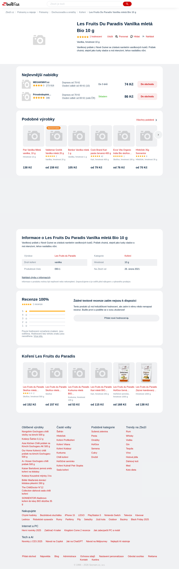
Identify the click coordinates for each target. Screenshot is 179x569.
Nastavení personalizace (111, 556)
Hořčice (95, 444)
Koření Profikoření (65, 440)
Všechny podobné (146, 120)
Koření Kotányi (63, 448)
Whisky (129, 436)
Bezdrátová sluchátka (51, 515)
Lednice (26, 519)
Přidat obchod (29, 556)
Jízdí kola (100, 519)
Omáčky (95, 440)
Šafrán (59, 431)
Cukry (94, 453)
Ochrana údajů (87, 556)
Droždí (94, 457)
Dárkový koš (132, 461)
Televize (128, 515)
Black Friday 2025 (140, 519)
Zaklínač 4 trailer (52, 530)
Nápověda (45, 556)
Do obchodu (147, 84)
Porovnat (121, 36)
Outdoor (113, 519)
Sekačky (88, 519)
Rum (128, 431)
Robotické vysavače (43, 519)
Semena (95, 448)
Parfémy (69, 519)
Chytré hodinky (29, 515)
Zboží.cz (10, 12)
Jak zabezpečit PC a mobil (107, 530)
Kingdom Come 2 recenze (77, 530)
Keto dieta (131, 470)
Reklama (152, 556)
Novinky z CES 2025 (32, 541)
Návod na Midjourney (96, 541)
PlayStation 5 (94, 515)
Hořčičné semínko (65, 461)
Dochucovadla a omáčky (64, 12)
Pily (79, 519)
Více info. (38, 336)
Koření (82, 12)
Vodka (129, 440)
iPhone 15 (70, 515)
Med (128, 465)
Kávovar (139, 515)
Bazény (124, 519)
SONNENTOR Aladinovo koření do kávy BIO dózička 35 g (37, 501)
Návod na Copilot (54, 541)
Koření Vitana (63, 444)
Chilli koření (62, 457)
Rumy (59, 519)
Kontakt (84, 560)
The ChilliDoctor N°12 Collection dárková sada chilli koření (36, 490)
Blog (57, 556)
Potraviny (43, 12)
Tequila (129, 448)
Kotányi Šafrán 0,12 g (32, 439)
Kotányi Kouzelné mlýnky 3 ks (37, 476)
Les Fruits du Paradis (65, 256)
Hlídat (135, 36)
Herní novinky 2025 (31, 530)
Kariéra (95, 560)
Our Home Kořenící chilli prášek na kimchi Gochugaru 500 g (36, 453)
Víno (128, 453)
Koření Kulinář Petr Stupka (69, 465)
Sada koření (62, 470)
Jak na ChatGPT (74, 541)
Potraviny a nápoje (26, 12)
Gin (127, 444)
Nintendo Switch (112, 515)
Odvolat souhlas (136, 556)
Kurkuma (60, 453)
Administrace (69, 556)
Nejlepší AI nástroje (120, 541)
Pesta (94, 436)
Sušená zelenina (99, 431)
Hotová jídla (132, 457)
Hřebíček (60, 436)
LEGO (81, 515)
